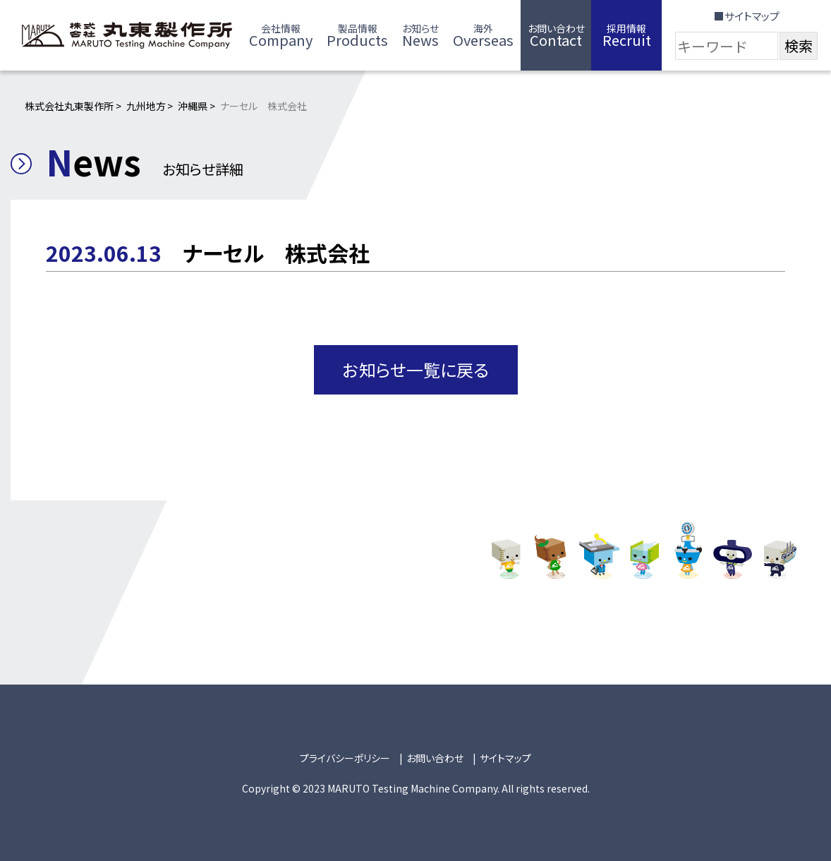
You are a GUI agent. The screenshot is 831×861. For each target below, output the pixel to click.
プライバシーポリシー (345, 758)
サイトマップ (505, 758)
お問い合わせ (434, 758)
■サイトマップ (747, 15)
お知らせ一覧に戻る (416, 369)
